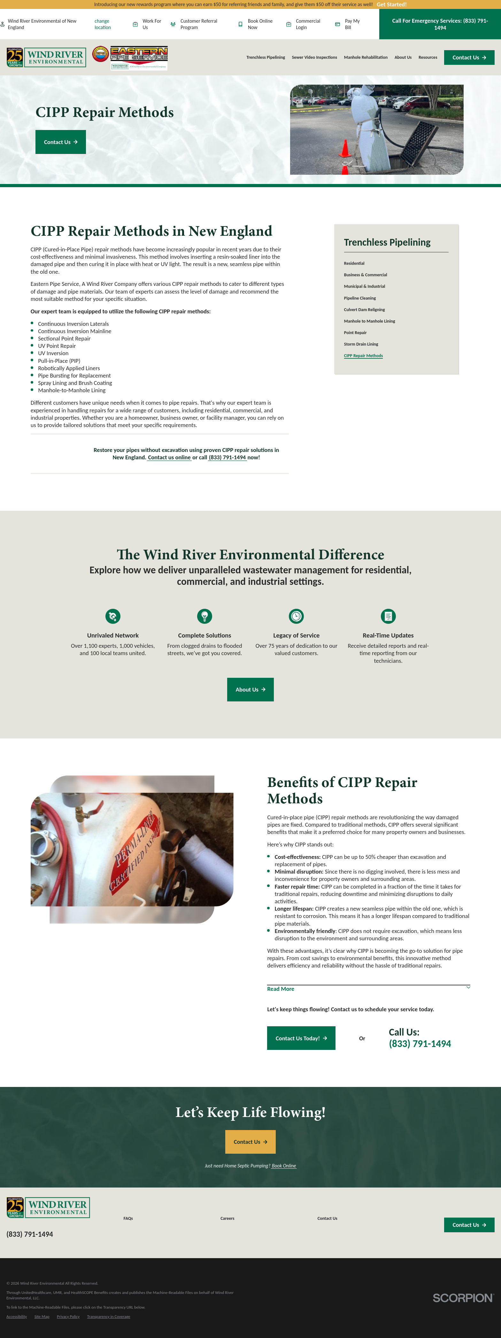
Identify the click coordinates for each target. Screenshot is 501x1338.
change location (103, 24)
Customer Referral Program (194, 24)
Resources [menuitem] (428, 57)
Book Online (284, 1166)
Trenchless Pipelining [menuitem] (265, 57)
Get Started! (392, 4)
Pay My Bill (347, 24)
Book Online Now (255, 24)
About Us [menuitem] (403, 57)
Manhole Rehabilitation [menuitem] (366, 57)
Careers (227, 1218)
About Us (250, 689)
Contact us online (169, 457)
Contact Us (469, 57)
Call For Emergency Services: (440, 24)
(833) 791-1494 (227, 457)
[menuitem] (396, 263)
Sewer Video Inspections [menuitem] (314, 57)
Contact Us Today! (301, 1038)
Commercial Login (303, 24)
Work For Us (147, 24)
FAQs (128, 1218)
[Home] (46, 57)
